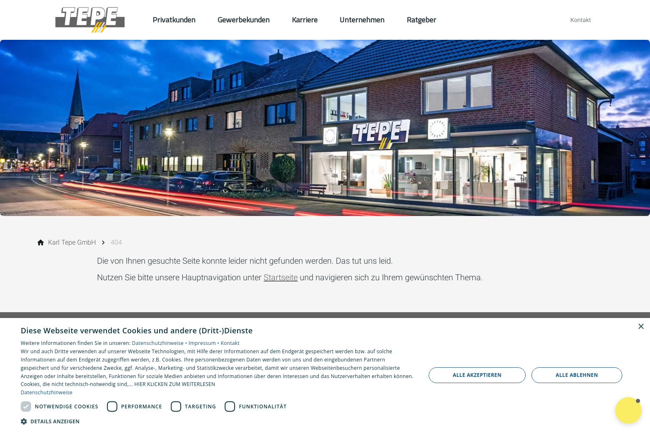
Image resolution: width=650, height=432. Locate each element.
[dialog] (325, 375)
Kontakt (230, 343)
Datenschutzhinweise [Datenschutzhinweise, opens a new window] (47, 392)
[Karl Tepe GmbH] (72, 242)
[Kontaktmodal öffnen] (575, 20)
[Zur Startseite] (89, 19)
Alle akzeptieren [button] (477, 375)
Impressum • (205, 343)
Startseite (281, 277)
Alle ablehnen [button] (577, 375)
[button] (217, 421)
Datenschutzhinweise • (160, 343)
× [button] (641, 327)
